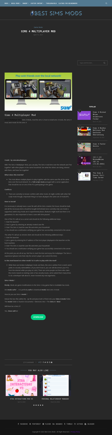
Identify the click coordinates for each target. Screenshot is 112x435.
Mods (6, 3)
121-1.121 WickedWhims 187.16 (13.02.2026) (98, 159)
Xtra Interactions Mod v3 (21, 399)
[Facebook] (23, 424)
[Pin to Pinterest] (47, 362)
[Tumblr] (68, 424)
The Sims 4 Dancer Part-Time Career (98, 174)
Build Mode (15, 3)
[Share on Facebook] (43, 362)
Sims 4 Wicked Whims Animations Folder (99, 115)
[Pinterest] (35, 424)
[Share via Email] (51, 362)
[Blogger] (89, 424)
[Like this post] (40, 362)
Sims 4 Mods (9, 280)
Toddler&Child (51, 3)
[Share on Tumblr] (49, 362)
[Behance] (57, 424)
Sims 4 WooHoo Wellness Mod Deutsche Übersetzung (99, 131)
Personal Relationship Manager (55, 399)
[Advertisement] (38, 54)
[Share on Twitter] (45, 362)
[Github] (78, 424)
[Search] (106, 3)
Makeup (25, 3)
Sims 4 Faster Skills (99, 144)
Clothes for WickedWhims (68, 3)
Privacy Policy (75, 432)
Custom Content (37, 3)
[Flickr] (47, 424)
